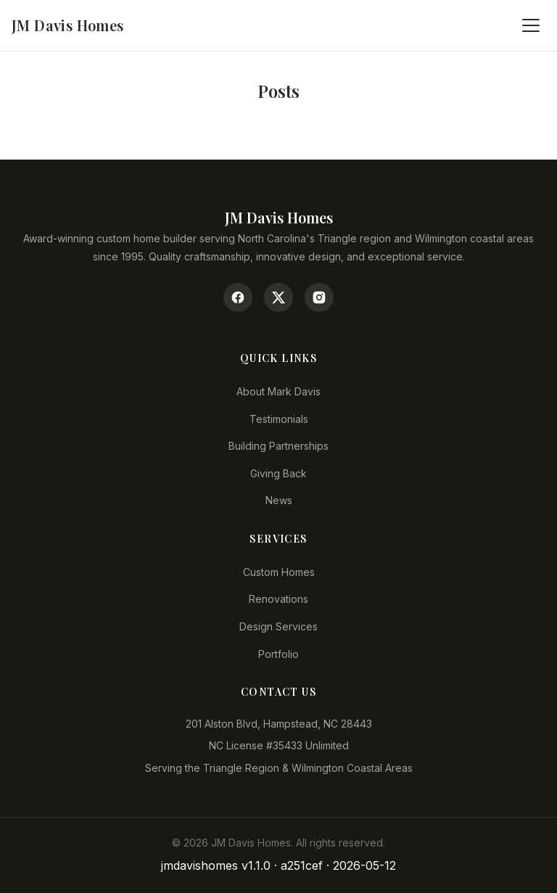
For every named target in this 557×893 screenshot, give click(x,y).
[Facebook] (237, 297)
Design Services (278, 626)
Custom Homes (279, 572)
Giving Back (278, 473)
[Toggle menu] (530, 25)
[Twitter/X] (278, 297)
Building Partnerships (278, 446)
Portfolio (278, 654)
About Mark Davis (278, 391)
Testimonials (278, 419)
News (278, 500)
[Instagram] (319, 297)
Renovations (278, 599)
